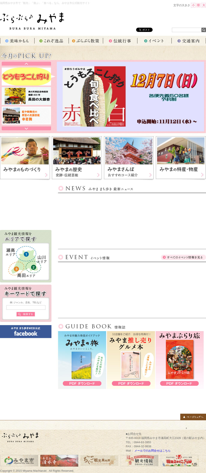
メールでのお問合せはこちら (152, 450)
